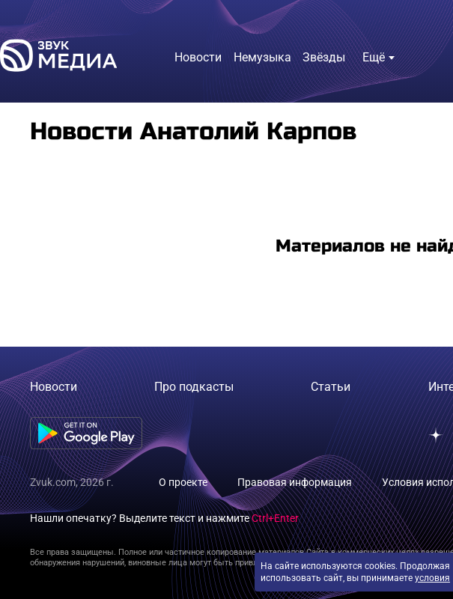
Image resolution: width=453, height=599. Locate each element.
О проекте (183, 482)
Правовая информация (294, 482)
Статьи (330, 387)
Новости (53, 387)
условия (432, 578)
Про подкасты (194, 387)
